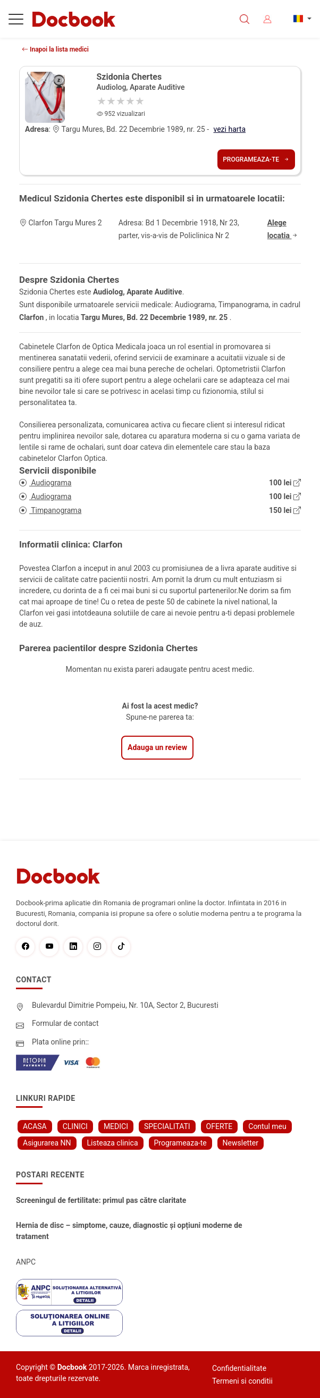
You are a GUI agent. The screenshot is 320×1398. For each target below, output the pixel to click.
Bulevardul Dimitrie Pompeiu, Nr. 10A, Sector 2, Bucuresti (125, 1005)
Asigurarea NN (47, 1143)
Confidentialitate (239, 1368)
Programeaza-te (256, 159)
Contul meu (267, 1126)
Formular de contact (65, 1023)
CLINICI (75, 1126)
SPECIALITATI (167, 1126)
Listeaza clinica (112, 1143)
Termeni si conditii (242, 1381)
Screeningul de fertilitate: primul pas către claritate (101, 1200)
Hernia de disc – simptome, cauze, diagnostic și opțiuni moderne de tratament (129, 1231)
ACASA (35, 1126)
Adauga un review (157, 747)
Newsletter (240, 1143)
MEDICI (116, 1126)
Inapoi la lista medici (55, 49)
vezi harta (230, 129)
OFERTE (219, 1126)
